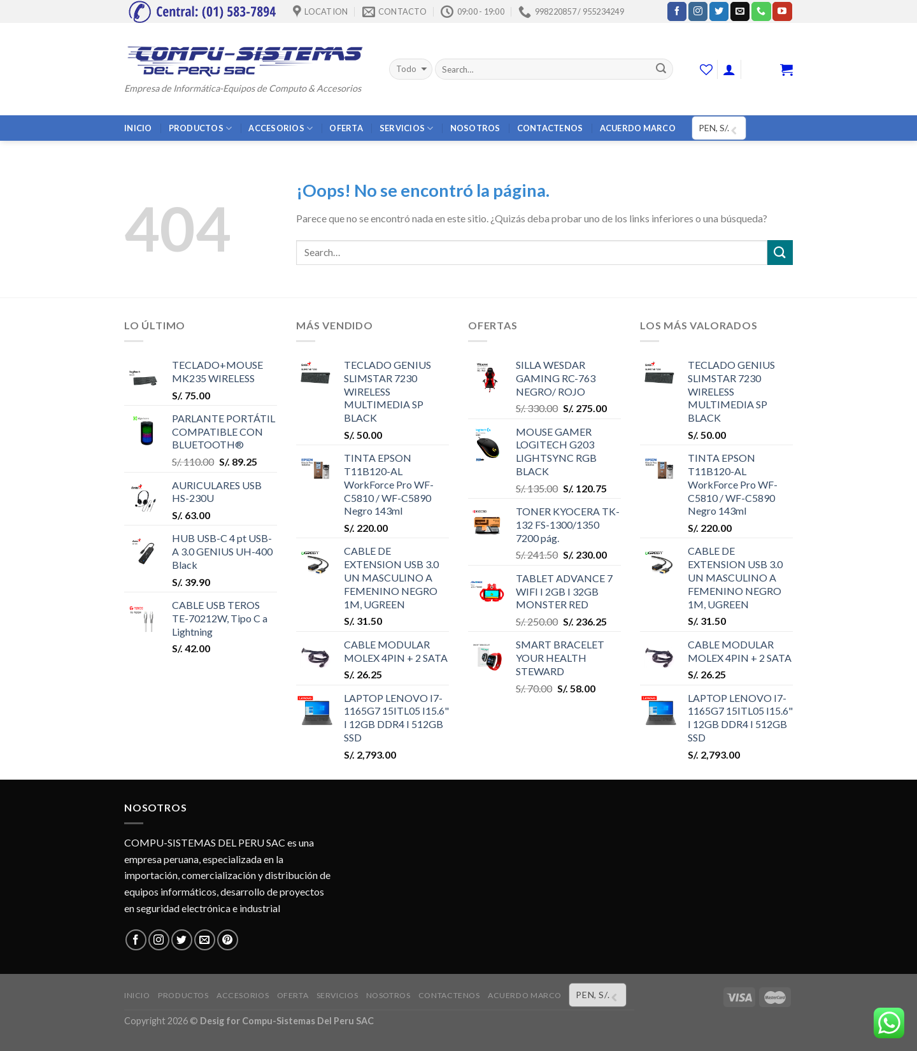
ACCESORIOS (280, 128)
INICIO (138, 128)
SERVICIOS (407, 128)
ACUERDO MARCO (638, 128)
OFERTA (346, 128)
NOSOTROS (475, 128)
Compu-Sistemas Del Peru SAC (308, 1020)
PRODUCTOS (200, 128)
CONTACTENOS (550, 128)
